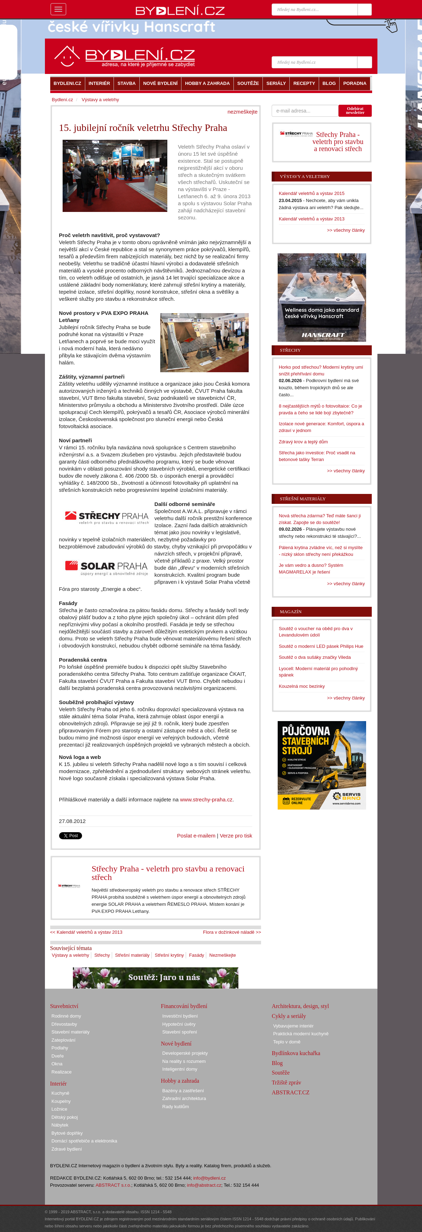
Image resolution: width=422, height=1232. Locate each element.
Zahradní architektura (184, 1098)
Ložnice (60, 1109)
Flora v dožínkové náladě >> (232, 932)
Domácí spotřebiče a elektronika (84, 1141)
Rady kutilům (175, 1106)
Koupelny (61, 1101)
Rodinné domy (66, 1016)
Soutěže (281, 1073)
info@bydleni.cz (209, 1178)
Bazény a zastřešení (183, 1090)
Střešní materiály (132, 955)
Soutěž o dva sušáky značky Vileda (315, 657)
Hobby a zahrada (180, 1081)
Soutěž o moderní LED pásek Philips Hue (321, 646)
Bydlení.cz (62, 99)
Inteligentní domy (179, 1069)
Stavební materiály (71, 1032)
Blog (277, 1063)
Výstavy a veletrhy (70, 955)
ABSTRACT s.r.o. (113, 1185)
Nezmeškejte (222, 955)
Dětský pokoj (65, 1117)
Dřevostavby (64, 1024)
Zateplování (64, 1040)
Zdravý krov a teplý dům (303, 441)
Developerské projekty (185, 1053)
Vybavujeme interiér (293, 1026)
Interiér (58, 1084)
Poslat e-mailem (196, 836)
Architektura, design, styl (300, 1006)
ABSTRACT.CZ (291, 1092)
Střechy (102, 955)
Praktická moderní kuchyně (301, 1033)
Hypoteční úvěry (179, 1024)
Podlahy (60, 1047)
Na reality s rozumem (184, 1061)
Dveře (58, 1056)
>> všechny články (346, 230)
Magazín (290, 611)
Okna (57, 1063)
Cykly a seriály (289, 1016)
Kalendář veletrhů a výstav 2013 (312, 218)
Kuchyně (61, 1093)
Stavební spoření (179, 1032)
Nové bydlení (176, 1044)
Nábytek (60, 1125)
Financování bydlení (184, 1006)
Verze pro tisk (236, 836)
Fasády (196, 955)
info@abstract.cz (204, 1185)
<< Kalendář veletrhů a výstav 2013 (86, 932)
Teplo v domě (286, 1041)
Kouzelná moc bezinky (302, 686)
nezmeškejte (242, 112)
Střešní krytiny (169, 955)
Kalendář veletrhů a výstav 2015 (312, 193)
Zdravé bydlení (67, 1149)
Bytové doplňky (67, 1133)
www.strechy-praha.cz (206, 799)
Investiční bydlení (180, 1016)
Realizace (62, 1072)
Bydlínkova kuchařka (296, 1053)
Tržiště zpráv (286, 1083)
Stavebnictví (64, 1006)
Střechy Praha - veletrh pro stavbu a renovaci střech (168, 873)
